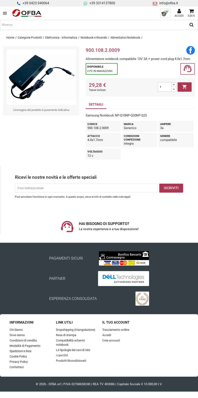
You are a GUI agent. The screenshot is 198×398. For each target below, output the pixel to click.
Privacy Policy (19, 361)
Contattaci (17, 367)
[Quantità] (164, 87)
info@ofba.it (168, 3)
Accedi (106, 335)
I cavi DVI (62, 355)
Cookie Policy (18, 356)
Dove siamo (17, 335)
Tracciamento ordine (115, 329)
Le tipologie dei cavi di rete (73, 350)
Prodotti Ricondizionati (71, 360)
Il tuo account (116, 322)
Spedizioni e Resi (20, 351)
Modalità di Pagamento (25, 345)
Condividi (190, 50)
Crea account (111, 340)
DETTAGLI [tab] (96, 104)
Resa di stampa (66, 335)
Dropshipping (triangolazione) (75, 329)
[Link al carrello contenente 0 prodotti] (191, 13)
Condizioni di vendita (23, 340)
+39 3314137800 (102, 3)
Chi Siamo (16, 329)
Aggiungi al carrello (184, 87)
